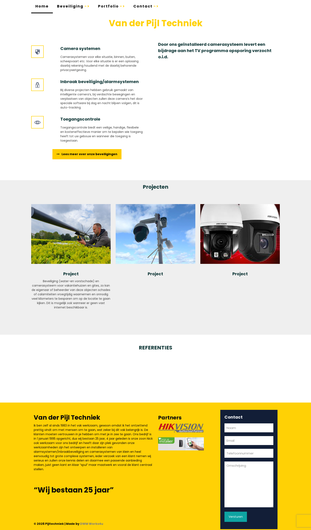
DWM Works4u (91, 524)
